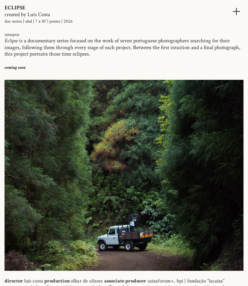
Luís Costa (38, 14)
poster (54, 21)
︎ (236, 11)
